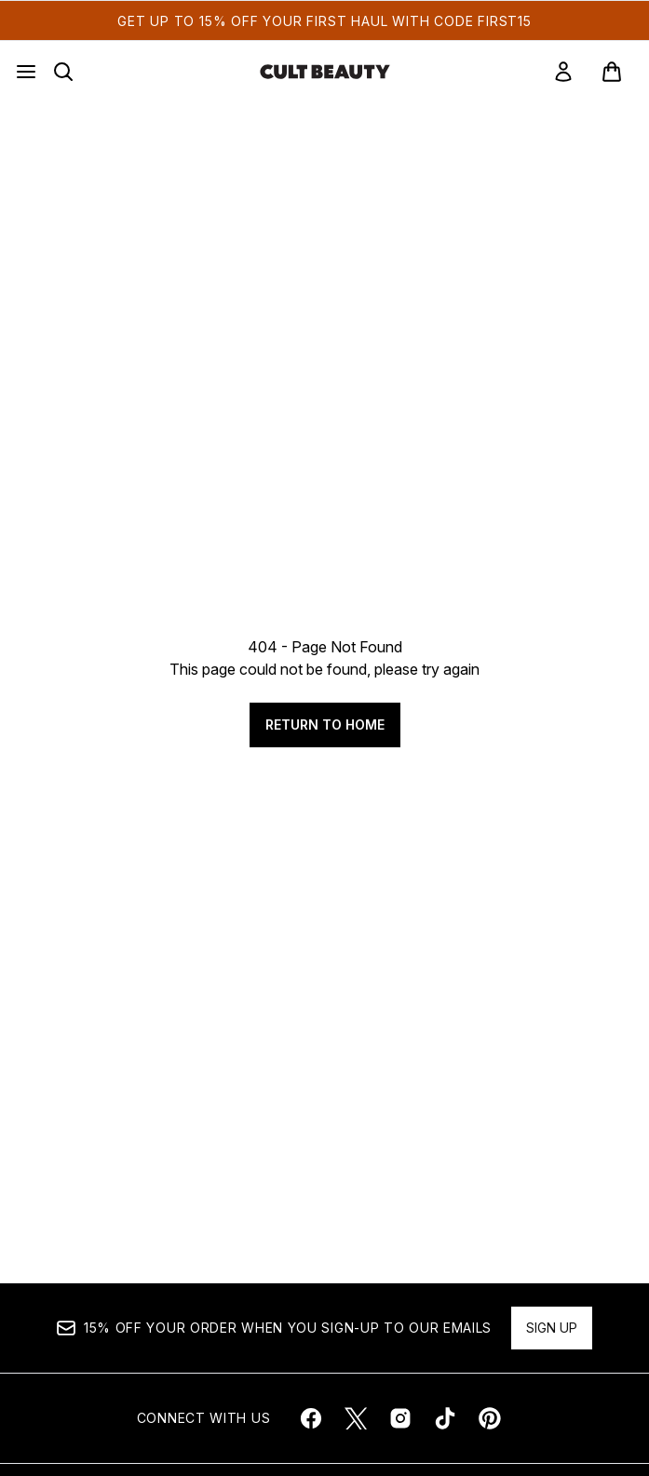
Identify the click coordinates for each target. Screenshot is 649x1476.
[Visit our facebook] (311, 1418)
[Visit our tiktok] (445, 1418)
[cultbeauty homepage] (325, 71)
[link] (563, 71)
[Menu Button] (26, 71)
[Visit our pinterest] (489, 1418)
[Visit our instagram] (400, 1418)
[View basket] (611, 71)
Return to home (325, 724)
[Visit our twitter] (355, 1418)
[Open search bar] (63, 71)
